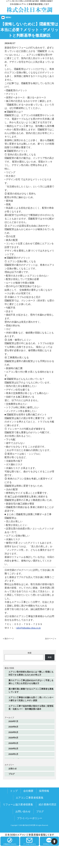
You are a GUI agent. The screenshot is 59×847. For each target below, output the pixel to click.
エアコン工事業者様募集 (29, 797)
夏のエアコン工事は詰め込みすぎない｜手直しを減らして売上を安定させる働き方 (30, 682)
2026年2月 (13, 748)
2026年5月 (13, 732)
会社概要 (28, 791)
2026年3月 (13, 743)
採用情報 (44, 791)
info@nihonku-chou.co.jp (28, 628)
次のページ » (50, 639)
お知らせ (12, 768)
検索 (29, 653)
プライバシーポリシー (29, 818)
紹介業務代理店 (47, 804)
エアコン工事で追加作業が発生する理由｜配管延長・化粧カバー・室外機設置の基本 (30, 707)
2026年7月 (13, 721)
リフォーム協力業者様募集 (18, 804)
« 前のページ (8, 639)
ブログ (11, 774)
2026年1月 (13, 754)
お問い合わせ (23, 811)
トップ (14, 791)
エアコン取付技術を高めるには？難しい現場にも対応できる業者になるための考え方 (30, 673)
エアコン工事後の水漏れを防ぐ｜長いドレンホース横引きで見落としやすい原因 (30, 699)
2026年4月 (13, 737)
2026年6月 (13, 727)
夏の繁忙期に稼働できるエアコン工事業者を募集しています (30, 690)
